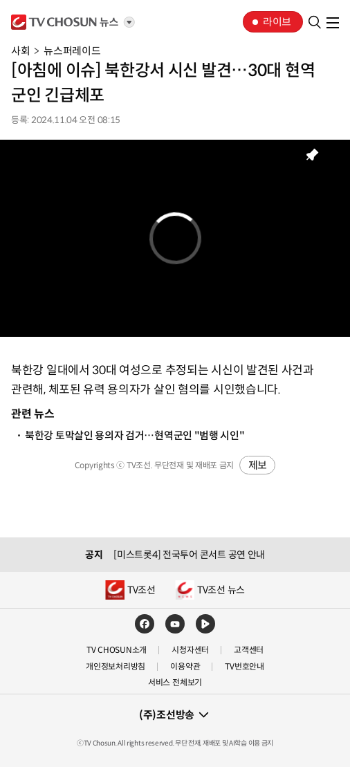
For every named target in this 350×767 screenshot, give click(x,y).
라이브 (277, 21)
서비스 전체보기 (175, 682)
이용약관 (185, 666)
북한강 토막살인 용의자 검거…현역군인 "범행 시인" (135, 435)
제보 (257, 465)
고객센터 (249, 650)
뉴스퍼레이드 (72, 50)
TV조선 (65, 22)
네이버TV (205, 624)
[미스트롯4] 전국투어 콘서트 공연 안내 (189, 554)
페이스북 (144, 624)
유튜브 (175, 624)
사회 (20, 50)
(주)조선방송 (166, 714)
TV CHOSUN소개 (116, 650)
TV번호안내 (244, 666)
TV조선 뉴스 (221, 590)
